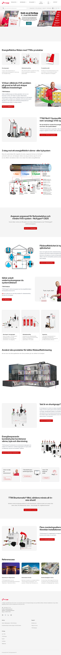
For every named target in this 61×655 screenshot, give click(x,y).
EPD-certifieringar (38, 8)
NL (58, 8)
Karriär (3, 638)
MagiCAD (44, 8)
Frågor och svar (34, 625)
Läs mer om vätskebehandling (47, 262)
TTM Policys (4, 636)
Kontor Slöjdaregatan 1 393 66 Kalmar (9, 623)
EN (56, 8)
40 (10, 607)
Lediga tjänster (32, 8)
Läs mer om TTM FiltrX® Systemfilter (48, 134)
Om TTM (3, 634)
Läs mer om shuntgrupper (46, 420)
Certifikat (3, 641)
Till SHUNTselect (27, 476)
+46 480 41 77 (7, 607)
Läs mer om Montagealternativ (47, 539)
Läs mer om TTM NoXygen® (30, 228)
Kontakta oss (33, 623)
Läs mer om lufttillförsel (8, 106)
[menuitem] (14, 2)
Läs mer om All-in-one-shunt (30, 509)
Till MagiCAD (46, 477)
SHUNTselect (49, 8)
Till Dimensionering (7, 478)
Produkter (14, 2)
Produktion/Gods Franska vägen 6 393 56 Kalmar (11, 625)
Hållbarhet (4, 643)
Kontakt (55, 2)
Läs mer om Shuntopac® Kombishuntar (11, 452)
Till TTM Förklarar (7, 299)
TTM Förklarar (34, 627)
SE (54, 8)
